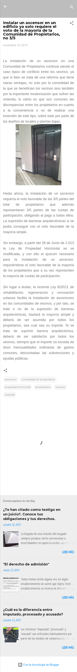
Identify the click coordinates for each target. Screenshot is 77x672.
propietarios (43, 387)
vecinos (60, 387)
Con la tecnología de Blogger (38, 664)
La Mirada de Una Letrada (38, 9)
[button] (71, 24)
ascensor (11, 379)
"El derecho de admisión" (26, 564)
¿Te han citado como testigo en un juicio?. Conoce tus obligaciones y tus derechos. (31, 514)
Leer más (68, 552)
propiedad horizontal (17, 387)
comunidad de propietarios (38, 379)
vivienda (10, 394)
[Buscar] (71, 8)
